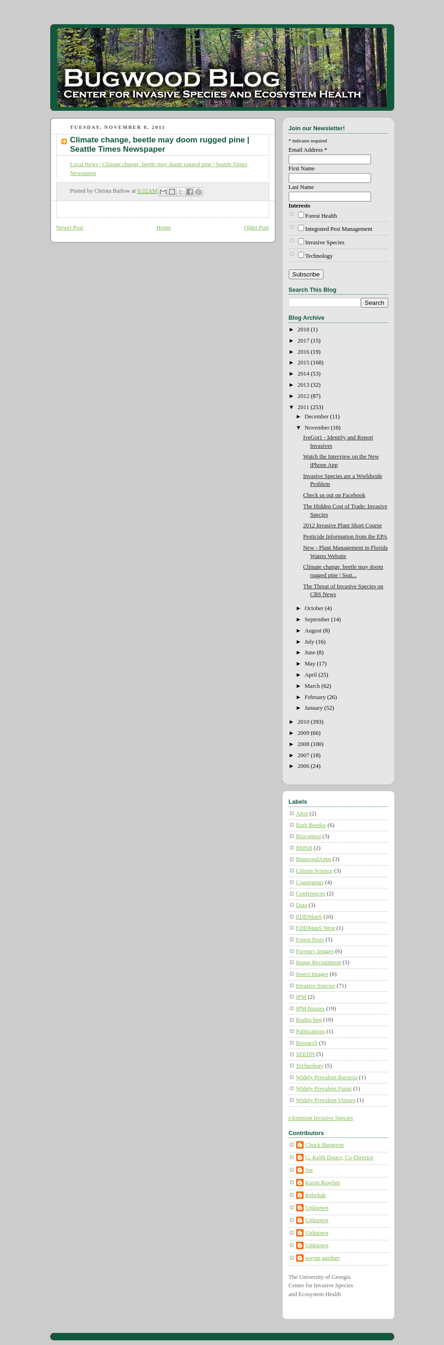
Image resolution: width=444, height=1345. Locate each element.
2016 (304, 352)
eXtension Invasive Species (321, 1118)
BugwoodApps (313, 859)
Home (164, 227)
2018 (304, 329)
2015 (304, 362)
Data (301, 905)
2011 (304, 407)
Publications (310, 1031)
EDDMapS (309, 917)
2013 (304, 385)
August (314, 630)
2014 (304, 373)
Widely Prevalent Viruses (326, 1100)
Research (307, 1043)
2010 (304, 722)
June (311, 652)
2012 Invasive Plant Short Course (342, 525)
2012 (304, 396)
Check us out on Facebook (334, 495)
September (318, 619)
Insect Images (312, 974)
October (315, 608)
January (314, 708)
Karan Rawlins (322, 1182)
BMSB (304, 848)
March (313, 686)
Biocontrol (308, 836)
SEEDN (305, 1054)
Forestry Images (315, 951)
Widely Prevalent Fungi (324, 1088)
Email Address (308, 150)
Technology (319, 256)
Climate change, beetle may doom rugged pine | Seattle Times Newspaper (160, 144)
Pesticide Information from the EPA (345, 536)
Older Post (256, 227)
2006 (304, 766)
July (310, 642)
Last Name (301, 187)
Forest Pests (310, 939)
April (311, 675)
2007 (304, 755)
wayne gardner (322, 1258)
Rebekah (315, 1195)
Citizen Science (314, 871)
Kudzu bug (309, 1019)
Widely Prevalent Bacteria (327, 1077)
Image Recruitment (318, 962)
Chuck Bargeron (324, 1145)
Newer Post (70, 227)
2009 (304, 733)
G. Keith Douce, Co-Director (339, 1157)
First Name (302, 168)
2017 (304, 340)
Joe (309, 1170)
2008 (304, 744)
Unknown (317, 1207)
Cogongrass (310, 882)
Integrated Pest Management (338, 229)
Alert (302, 813)
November (318, 427)
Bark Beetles (311, 825)
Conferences (310, 893)
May (311, 663)
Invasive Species (325, 242)
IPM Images (310, 1008)
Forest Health (321, 216)
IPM (301, 997)
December (317, 416)
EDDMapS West (315, 928)
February (316, 697)
